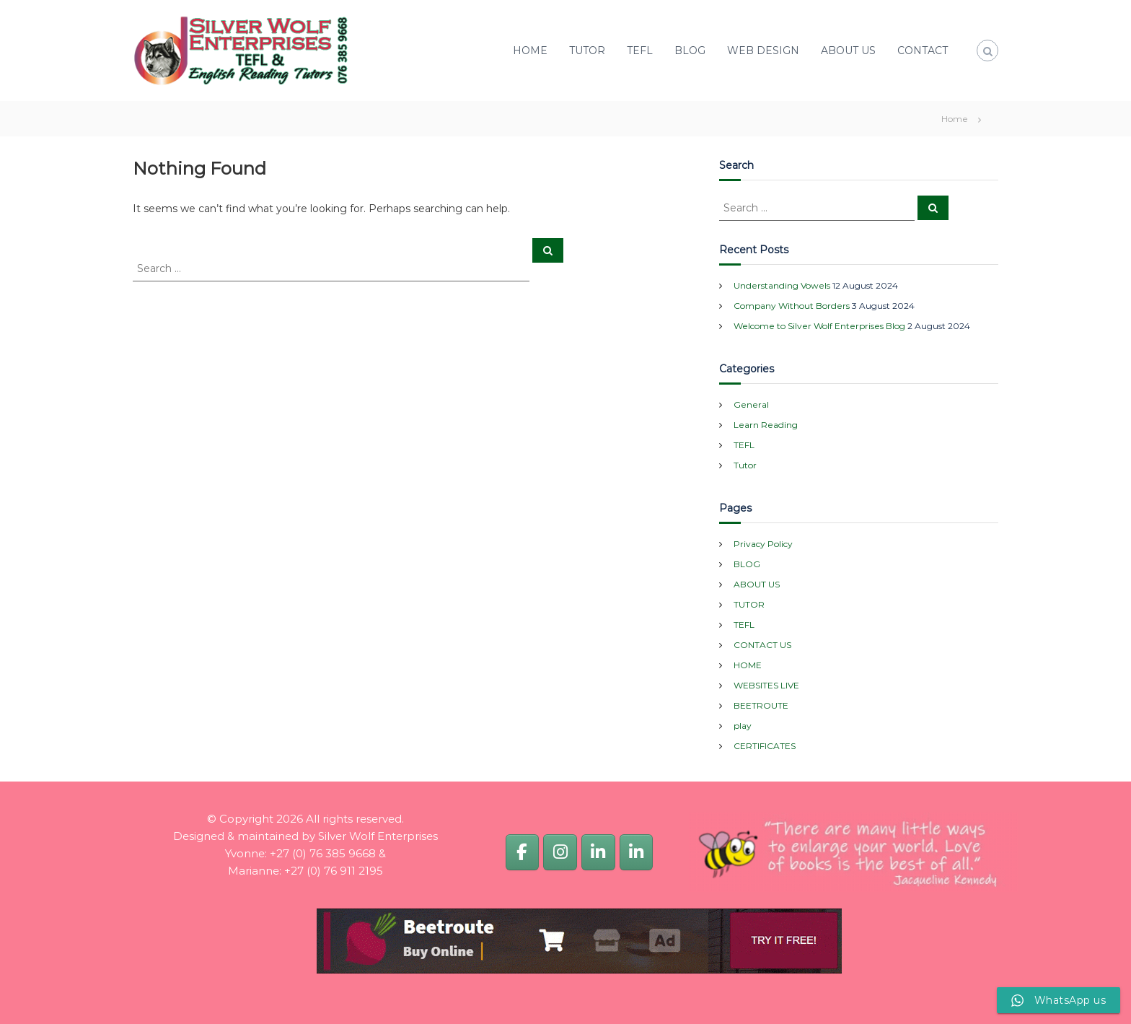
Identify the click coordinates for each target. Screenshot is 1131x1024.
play (743, 725)
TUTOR (587, 50)
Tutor (745, 465)
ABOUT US (848, 50)
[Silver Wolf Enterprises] (522, 852)
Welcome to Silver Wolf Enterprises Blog (819, 325)
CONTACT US (762, 644)
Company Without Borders (792, 305)
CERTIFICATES (765, 745)
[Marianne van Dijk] (636, 852)
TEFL (640, 50)
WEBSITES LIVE (766, 685)
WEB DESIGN (763, 50)
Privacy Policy (763, 543)
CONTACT (922, 50)
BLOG (689, 50)
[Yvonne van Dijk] (598, 852)
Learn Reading (766, 424)
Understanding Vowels (782, 285)
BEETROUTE (761, 705)
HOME (530, 50)
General (751, 404)
